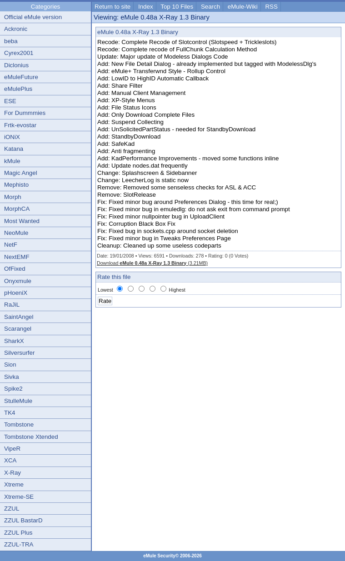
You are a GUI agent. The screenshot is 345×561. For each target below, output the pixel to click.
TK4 (9, 412)
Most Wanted (22, 221)
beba (11, 41)
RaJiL (12, 304)
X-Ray (12, 472)
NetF (10, 244)
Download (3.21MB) (152, 263)
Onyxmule (17, 281)
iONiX (12, 137)
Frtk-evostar (20, 125)
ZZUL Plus (18, 532)
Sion (10, 364)
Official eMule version (33, 17)
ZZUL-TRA (18, 544)
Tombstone (19, 424)
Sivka (11, 376)
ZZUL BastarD (23, 520)
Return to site (112, 6)
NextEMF (17, 256)
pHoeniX (15, 292)
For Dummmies (24, 112)
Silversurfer (19, 352)
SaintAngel (18, 316)
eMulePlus (18, 88)
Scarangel (17, 328)
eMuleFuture (21, 77)
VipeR (12, 448)
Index (145, 6)
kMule (12, 161)
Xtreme (14, 484)
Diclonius (16, 65)
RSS (271, 6)
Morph (12, 197)
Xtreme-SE (19, 496)
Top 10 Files (176, 6)
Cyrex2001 (18, 53)
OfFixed (14, 268)
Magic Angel (20, 172)
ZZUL (11, 508)
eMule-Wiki (243, 6)
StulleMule (18, 400)
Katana (13, 148)
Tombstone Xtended (31, 436)
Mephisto (16, 184)
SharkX (14, 341)
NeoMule (16, 232)
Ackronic (15, 28)
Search (210, 6)
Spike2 (13, 388)
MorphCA (17, 208)
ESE (10, 101)
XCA (10, 460)
